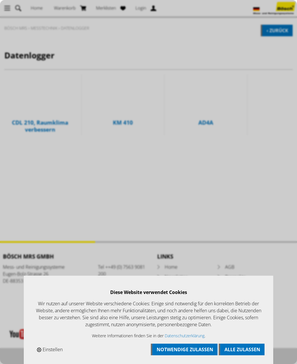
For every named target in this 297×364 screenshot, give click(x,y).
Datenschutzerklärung (184, 335)
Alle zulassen (242, 349)
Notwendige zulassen (185, 349)
